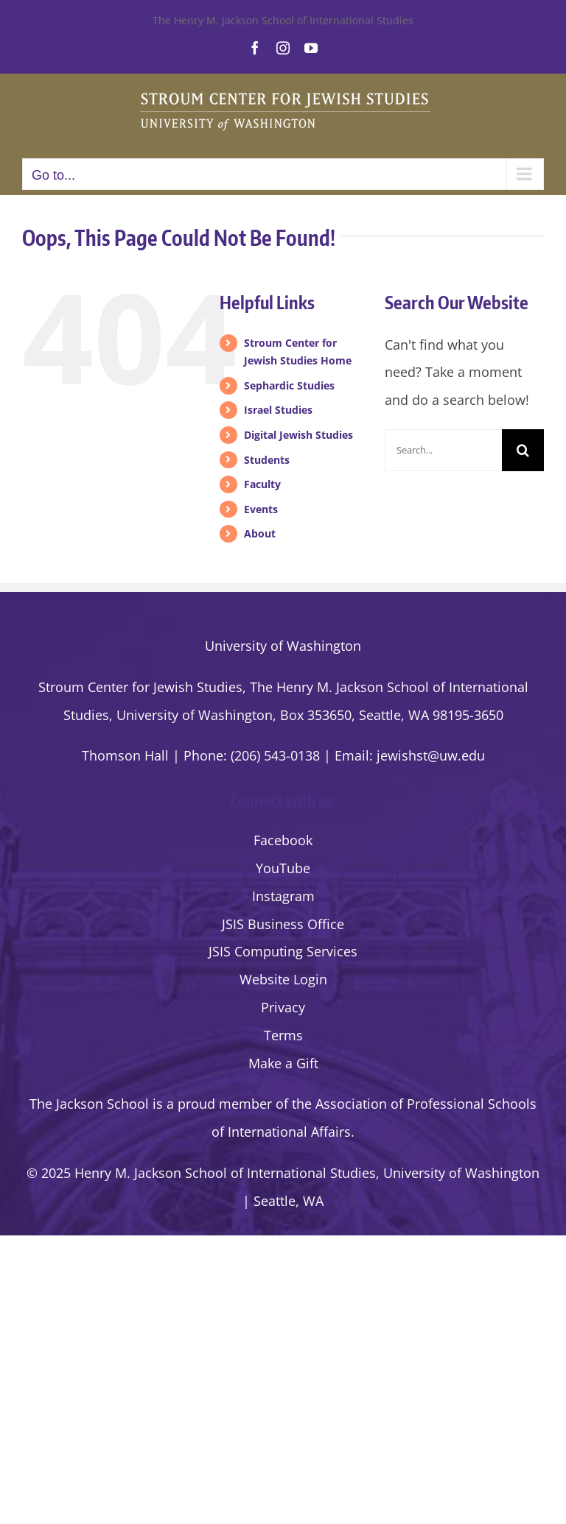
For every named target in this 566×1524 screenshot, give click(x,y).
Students (267, 460)
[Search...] (443, 450)
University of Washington (283, 646)
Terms (283, 1035)
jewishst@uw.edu (431, 755)
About (260, 533)
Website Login (283, 979)
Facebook (283, 840)
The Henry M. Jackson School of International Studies (283, 20)
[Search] (523, 450)
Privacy (283, 1007)
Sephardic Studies (289, 385)
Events (261, 509)
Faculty (262, 484)
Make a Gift (283, 1063)
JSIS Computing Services (283, 951)
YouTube (283, 868)
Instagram (283, 896)
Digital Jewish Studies (298, 435)
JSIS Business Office (283, 924)
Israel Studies (278, 410)
